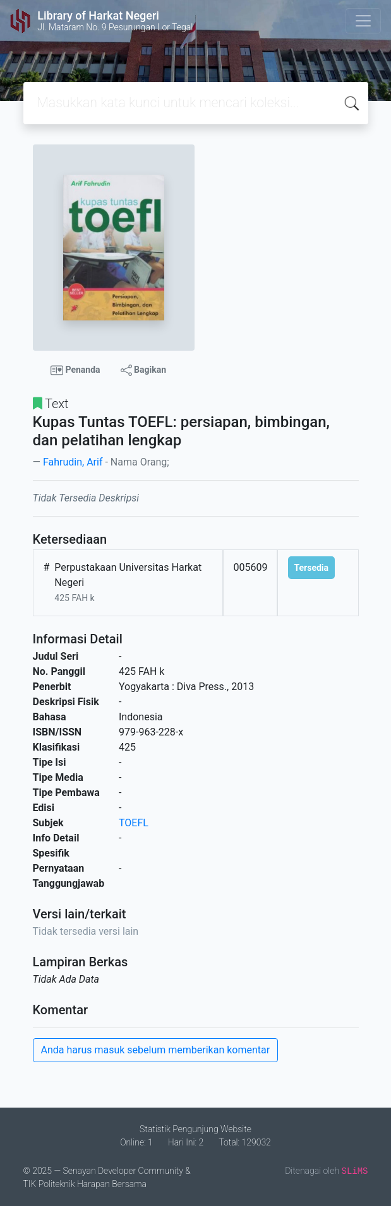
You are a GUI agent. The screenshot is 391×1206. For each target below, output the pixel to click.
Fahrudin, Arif (73, 462)
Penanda (75, 370)
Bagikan (143, 370)
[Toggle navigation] (363, 20)
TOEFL (133, 823)
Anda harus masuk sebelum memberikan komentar (155, 1050)
